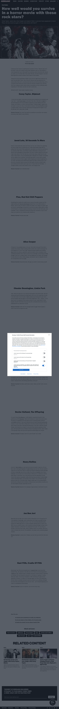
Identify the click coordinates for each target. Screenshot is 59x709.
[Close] (49, 335)
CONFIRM (21, 369)
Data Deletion (23, 373)
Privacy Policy (35, 373)
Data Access (29, 373)
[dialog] (29, 354)
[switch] (43, 353)
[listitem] (29, 350)
